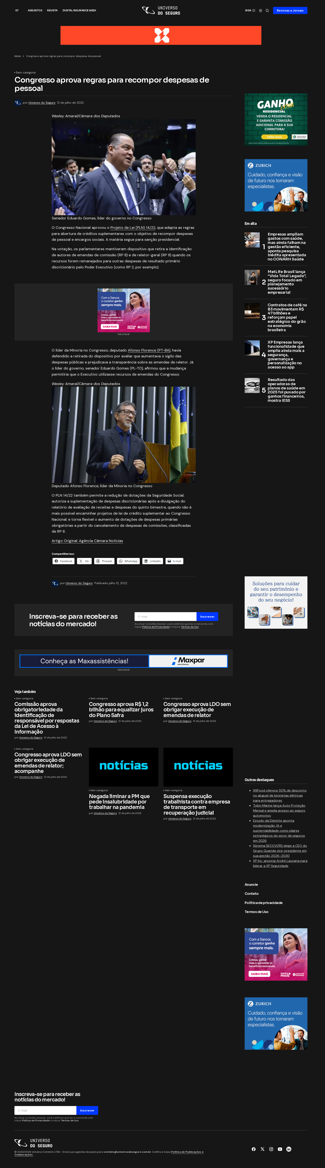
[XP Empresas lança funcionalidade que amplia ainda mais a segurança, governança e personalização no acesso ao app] (252, 348)
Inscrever (207, 617)
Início (17, 56)
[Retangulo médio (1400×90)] (123, 660)
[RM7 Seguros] (276, 602)
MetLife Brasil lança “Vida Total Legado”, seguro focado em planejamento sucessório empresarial (287, 282)
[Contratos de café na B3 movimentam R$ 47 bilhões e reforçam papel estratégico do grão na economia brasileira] (252, 310)
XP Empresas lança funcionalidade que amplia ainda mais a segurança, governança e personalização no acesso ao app (286, 355)
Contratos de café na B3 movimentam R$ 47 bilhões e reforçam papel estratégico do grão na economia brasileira (287, 317)
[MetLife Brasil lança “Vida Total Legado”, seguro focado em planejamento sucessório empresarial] (252, 277)
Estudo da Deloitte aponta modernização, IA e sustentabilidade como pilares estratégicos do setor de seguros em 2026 (279, 830)
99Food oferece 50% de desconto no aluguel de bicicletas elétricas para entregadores (280, 795)
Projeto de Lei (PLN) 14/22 (132, 227)
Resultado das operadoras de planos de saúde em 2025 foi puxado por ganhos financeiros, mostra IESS (287, 390)
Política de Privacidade (156, 626)
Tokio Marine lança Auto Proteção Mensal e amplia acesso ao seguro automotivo (279, 810)
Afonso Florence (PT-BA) (149, 350)
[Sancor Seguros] (124, 310)
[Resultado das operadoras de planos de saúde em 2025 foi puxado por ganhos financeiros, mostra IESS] (252, 385)
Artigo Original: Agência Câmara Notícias (87, 540)
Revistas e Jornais (290, 10)
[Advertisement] (276, 490)
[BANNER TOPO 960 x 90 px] (160, 35)
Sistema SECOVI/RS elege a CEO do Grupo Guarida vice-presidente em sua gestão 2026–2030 (280, 850)
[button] (16, 10)
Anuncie (251, 884)
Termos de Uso (190, 626)
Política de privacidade (264, 903)
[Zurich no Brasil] (276, 185)
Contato (252, 894)
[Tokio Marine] (276, 119)
